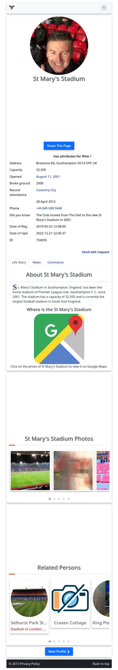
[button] (49, 499)
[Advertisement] (59, 111)
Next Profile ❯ (59, 651)
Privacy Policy (30, 664)
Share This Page (59, 146)
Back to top (101, 664)
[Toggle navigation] (103, 8)
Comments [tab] (55, 262)
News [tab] (37, 262)
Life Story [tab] (19, 262)
